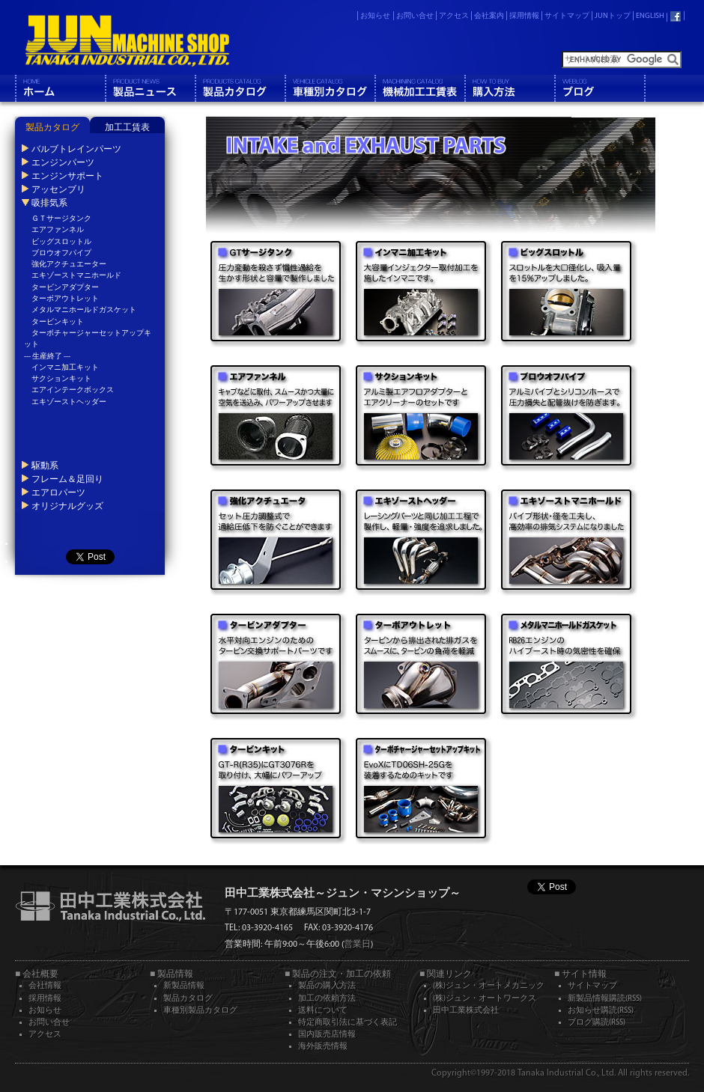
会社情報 (44, 986)
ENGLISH (650, 16)
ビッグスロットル (61, 242)
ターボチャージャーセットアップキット (87, 339)
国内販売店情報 (327, 1035)
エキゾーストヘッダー (68, 402)
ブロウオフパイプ (61, 253)
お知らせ (375, 16)
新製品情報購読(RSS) (605, 999)
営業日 (357, 944)
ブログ (599, 88)
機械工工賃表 (419, 88)
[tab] (52, 125)
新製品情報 (183, 986)
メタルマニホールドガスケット (83, 310)
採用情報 (524, 16)
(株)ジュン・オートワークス (484, 999)
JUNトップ (613, 16)
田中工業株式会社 (466, 1011)
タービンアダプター (65, 288)
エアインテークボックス (72, 390)
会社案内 (489, 16)
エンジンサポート (67, 176)
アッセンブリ (58, 189)
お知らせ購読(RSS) (601, 1011)
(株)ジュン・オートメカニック (488, 986)
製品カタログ (240, 88)
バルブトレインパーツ (76, 149)
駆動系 (44, 465)
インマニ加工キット (65, 368)
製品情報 (150, 88)
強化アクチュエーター (68, 264)
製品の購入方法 (327, 986)
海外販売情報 (323, 1047)
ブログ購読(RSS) (596, 1023)
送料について (323, 1011)
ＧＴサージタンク (61, 219)
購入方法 (509, 88)
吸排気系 (49, 203)
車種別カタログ (329, 88)
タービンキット (57, 322)
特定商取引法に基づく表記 (347, 1023)
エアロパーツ (58, 492)
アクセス (454, 16)
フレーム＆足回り (67, 479)
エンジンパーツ (62, 162)
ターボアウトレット (65, 299)
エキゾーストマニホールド (76, 276)
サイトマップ (566, 16)
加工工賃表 (127, 127)
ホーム (60, 88)
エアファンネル (57, 230)
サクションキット (61, 379)
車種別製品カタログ (200, 1011)
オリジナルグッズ (67, 506)
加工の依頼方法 (327, 999)
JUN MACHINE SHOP (127, 41)
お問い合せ (415, 16)
